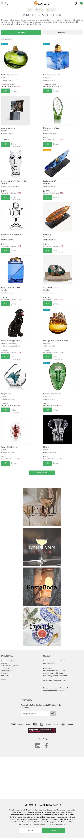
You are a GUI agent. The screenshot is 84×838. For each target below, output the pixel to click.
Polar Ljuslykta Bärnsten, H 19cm (55, 340)
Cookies (4, 679)
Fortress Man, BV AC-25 (10, 287)
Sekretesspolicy (6, 668)
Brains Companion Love (52, 394)
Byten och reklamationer (10, 666)
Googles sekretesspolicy (56, 824)
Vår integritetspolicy (40, 824)
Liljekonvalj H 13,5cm (51, 128)
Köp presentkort (7, 676)
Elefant (46, 447)
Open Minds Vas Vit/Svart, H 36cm (14, 181)
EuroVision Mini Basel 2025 (11, 234)
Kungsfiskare (6, 394)
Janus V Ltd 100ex (8, 128)
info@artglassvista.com (57, 680)
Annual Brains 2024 (50, 287)
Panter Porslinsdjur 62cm (10, 340)
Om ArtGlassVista (7, 661)
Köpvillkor (5, 663)
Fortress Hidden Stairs (51, 75)
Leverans (4, 673)
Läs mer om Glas (7, 671)
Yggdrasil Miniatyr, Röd (10, 447)
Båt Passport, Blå (49, 181)
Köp (5, 91)
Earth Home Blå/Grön (9, 75)
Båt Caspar (47, 234)
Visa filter (21, 32)
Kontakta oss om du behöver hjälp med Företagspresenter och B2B (57, 689)
